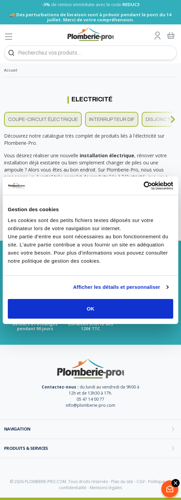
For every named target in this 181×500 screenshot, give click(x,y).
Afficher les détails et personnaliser (116, 287)
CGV (141, 481)
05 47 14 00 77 (90, 399)
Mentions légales (106, 488)
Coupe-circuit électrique (43, 119)
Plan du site (122, 481)
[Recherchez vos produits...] (90, 52)
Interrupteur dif (112, 119)
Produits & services (26, 448)
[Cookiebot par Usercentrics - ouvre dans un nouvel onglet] (143, 185)
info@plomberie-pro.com (90, 405)
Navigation (17, 429)
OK (91, 309)
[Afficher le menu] (9, 36)
